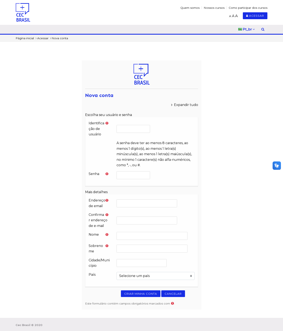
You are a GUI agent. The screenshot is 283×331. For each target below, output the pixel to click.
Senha (94, 174)
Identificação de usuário (96, 128)
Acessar (255, 15)
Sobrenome (96, 248)
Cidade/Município (99, 263)
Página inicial (25, 38)
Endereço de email (97, 203)
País (92, 275)
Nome (94, 235)
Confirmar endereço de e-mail (98, 220)
